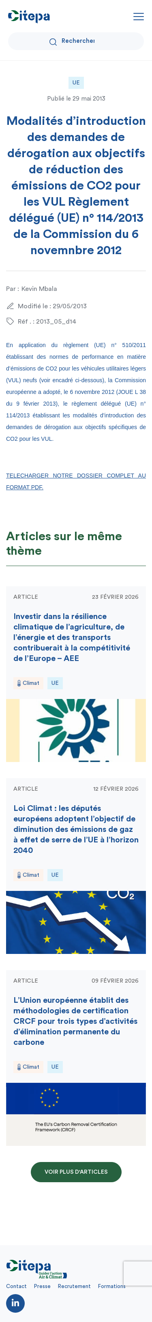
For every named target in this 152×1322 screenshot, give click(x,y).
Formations (112, 1286)
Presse (42, 1286)
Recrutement (74, 1286)
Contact (16, 1286)
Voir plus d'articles (76, 1172)
